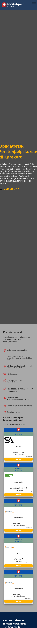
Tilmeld (18, 459)
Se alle (23, 424)
